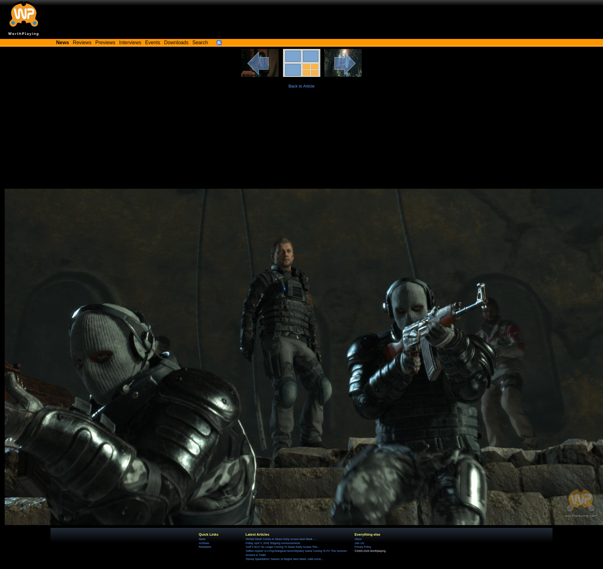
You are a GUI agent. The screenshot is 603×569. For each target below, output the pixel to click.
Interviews (130, 42)
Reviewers (205, 546)
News (202, 539)
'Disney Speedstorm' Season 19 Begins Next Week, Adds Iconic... (284, 559)
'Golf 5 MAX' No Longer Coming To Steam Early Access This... (282, 546)
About (358, 539)
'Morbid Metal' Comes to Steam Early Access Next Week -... (281, 539)
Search (200, 42)
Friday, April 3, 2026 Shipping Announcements (273, 543)
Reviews (82, 42)
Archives (204, 543)
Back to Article (302, 86)
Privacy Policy (363, 546)
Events (152, 42)
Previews (105, 42)
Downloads (176, 42)
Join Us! (359, 543)
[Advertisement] (302, 142)
